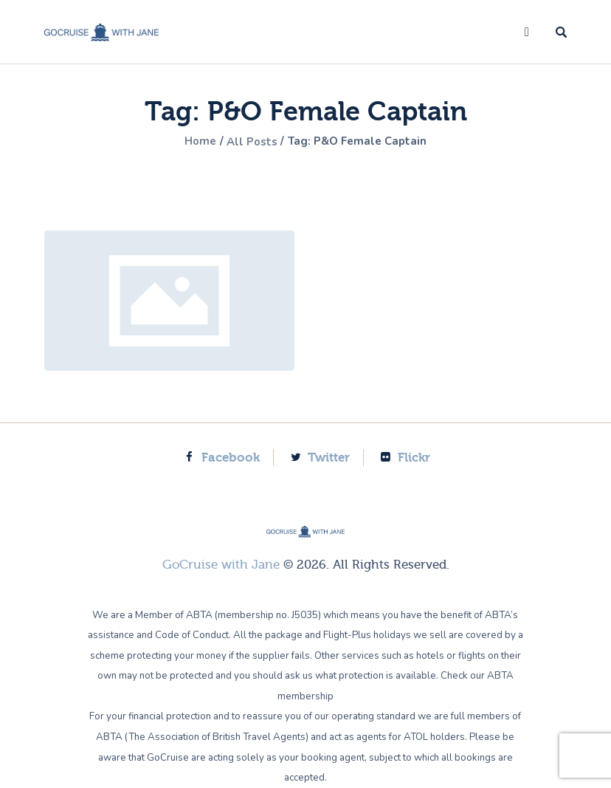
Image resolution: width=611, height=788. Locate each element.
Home (195, 141)
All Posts (250, 142)
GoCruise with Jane (221, 565)
